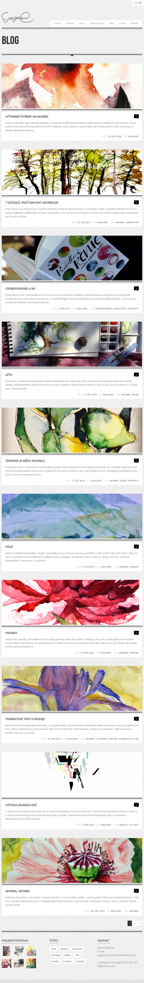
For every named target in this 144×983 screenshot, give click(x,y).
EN (140, 2)
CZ (135, 2)
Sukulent (133, 136)
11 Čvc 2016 (78, 480)
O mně (122, 23)
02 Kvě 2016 (54, 738)
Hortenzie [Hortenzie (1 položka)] (77, 948)
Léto (8, 375)
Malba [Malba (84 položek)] (68, 955)
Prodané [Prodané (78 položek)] (67, 961)
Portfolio (70, 23)
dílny (123, 480)
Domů (57, 23)
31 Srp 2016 (90, 394)
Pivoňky (11, 633)
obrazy (123, 824)
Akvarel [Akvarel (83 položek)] (64, 948)
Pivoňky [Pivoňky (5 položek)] (55, 961)
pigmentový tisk (129, 738)
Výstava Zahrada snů (21, 805)
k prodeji (102, 738)
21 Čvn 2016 (88, 566)
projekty (133, 308)
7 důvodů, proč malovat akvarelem (31, 203)
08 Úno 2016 (97, 911)
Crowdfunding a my (20, 289)
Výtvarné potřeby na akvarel (26, 117)
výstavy (134, 824)
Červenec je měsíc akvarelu (25, 461)
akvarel (120, 222)
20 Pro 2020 (115, 136)
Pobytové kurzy (97, 23)
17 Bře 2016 (88, 824)
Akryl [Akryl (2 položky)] (53, 948)
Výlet (9, 547)
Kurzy (81, 23)
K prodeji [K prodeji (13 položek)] (55, 955)
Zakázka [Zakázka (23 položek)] (80, 961)
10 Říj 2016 (64, 308)
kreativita (132, 222)
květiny (134, 652)
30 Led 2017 (84, 222)
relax (135, 394)
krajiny (134, 566)
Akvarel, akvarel (17, 891)
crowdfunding (104, 308)
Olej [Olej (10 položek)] (77, 955)
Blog (111, 23)
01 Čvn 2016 (87, 652)
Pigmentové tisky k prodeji (24, 719)
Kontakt (134, 23)
